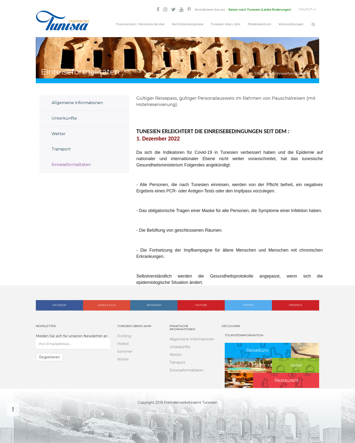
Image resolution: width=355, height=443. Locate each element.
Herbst (123, 343)
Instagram (154, 304)
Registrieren (49, 356)
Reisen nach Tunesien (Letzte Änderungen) (258, 9)
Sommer (124, 351)
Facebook (59, 304)
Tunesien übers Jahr (225, 24)
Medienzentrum (259, 24)
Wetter (59, 133)
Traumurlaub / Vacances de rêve (140, 24)
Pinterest (295, 304)
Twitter (248, 304)
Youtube (201, 304)
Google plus (107, 304)
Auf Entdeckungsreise (187, 24)
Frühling (124, 335)
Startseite (263, 73)
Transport (61, 148)
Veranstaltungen (290, 24)
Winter (123, 358)
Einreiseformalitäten (71, 164)
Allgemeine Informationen (77, 102)
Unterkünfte (64, 117)
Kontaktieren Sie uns (208, 9)
